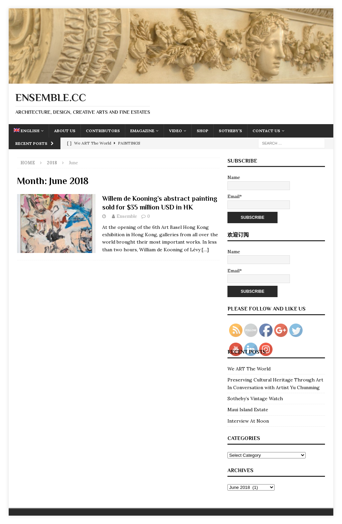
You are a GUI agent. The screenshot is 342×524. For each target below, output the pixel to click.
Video (175, 130)
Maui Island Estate (247, 410)
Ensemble (127, 216)
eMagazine (142, 130)
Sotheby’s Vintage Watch (255, 399)
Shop (202, 130)
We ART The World (249, 369)
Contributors (103, 130)
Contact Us (266, 130)
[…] (205, 250)
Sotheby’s (230, 130)
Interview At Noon (248, 421)
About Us (64, 130)
